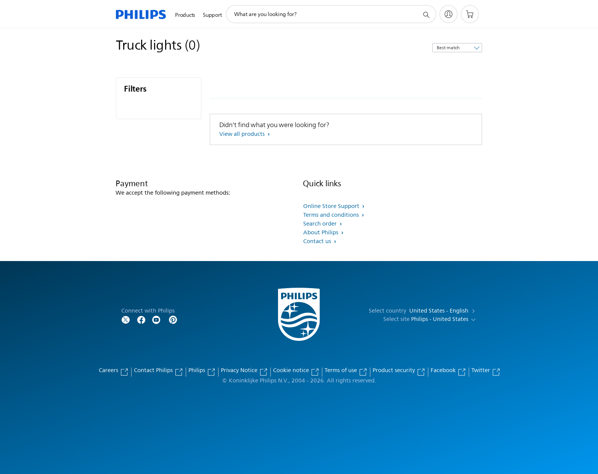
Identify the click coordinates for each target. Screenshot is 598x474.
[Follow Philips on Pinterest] (173, 319)
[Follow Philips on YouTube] (156, 319)
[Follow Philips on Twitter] (125, 319)
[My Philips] (448, 14)
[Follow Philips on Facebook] (141, 319)
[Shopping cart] (470, 14)
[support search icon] (426, 14)
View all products (242, 134)
